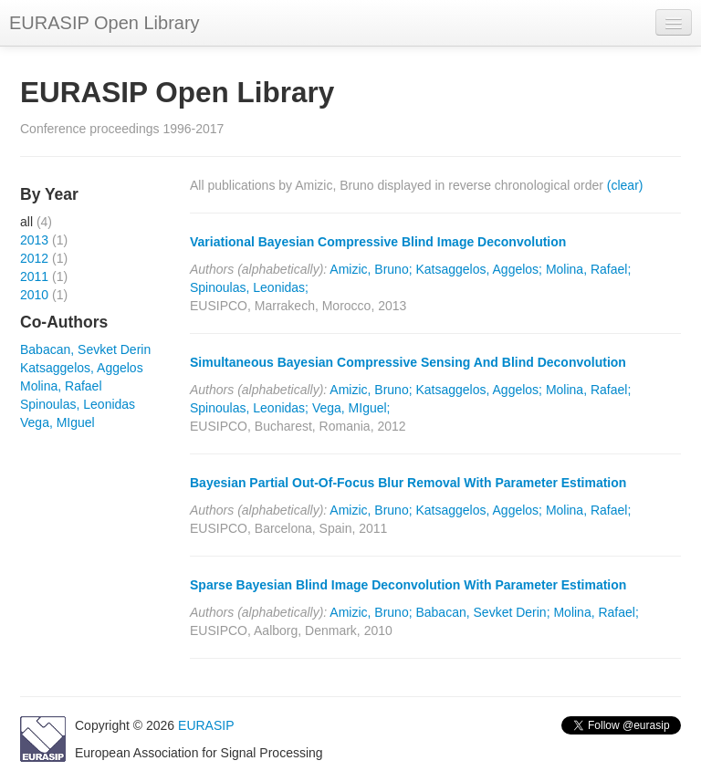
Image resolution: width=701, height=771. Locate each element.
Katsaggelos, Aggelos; (478, 269)
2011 (34, 276)
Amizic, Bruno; (371, 269)
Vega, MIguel (57, 422)
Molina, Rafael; (588, 269)
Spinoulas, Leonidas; (249, 287)
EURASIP (206, 725)
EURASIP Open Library (104, 23)
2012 (34, 258)
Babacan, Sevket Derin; (482, 612)
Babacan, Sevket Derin (85, 349)
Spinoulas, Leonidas (77, 404)
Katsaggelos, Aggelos (81, 367)
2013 (34, 240)
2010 (34, 294)
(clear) (625, 185)
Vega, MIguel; (351, 408)
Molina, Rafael (61, 386)
